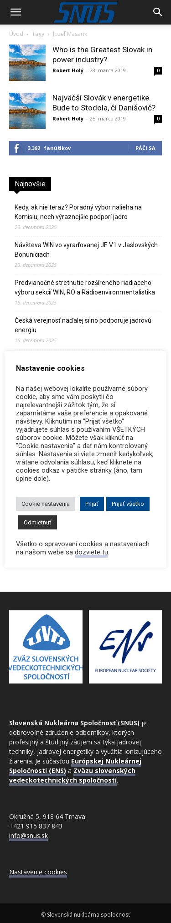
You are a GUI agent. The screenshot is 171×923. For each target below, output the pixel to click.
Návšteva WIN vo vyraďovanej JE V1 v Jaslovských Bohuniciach (86, 249)
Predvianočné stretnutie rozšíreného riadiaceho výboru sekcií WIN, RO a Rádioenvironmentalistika (85, 287)
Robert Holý (67, 70)
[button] (15, 12)
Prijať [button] (91, 503)
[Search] (158, 12)
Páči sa (145, 148)
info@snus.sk (28, 835)
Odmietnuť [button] (38, 522)
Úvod (16, 34)
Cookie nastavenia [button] (45, 503)
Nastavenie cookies (38, 872)
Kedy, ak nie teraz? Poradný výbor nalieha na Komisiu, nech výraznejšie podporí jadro (78, 212)
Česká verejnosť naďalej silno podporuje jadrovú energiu (83, 325)
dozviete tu (91, 552)
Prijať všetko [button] (128, 503)
